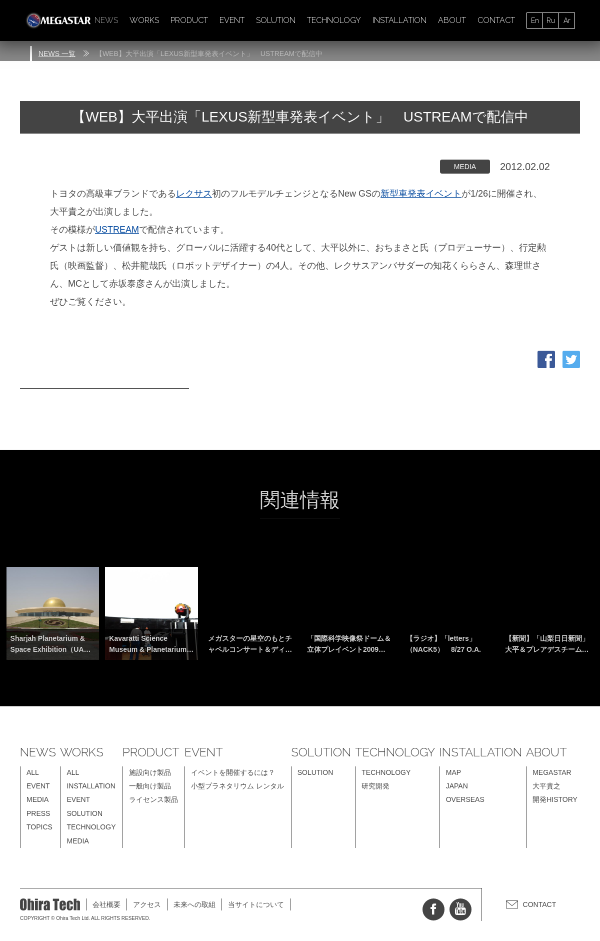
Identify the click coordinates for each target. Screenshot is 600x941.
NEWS (106, 20)
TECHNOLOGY (334, 20)
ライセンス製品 (153, 799)
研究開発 (376, 786)
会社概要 (106, 904)
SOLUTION (276, 20)
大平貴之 (546, 786)
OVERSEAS (465, 799)
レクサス (194, 194)
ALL (32, 772)
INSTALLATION (399, 20)
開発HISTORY (555, 799)
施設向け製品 (150, 772)
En (535, 21)
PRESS (38, 813)
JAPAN (457, 786)
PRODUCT (189, 20)
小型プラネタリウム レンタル (237, 786)
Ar (567, 21)
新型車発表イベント (421, 194)
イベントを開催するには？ (233, 772)
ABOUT (452, 20)
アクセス (147, 904)
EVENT (232, 20)
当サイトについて (256, 904)
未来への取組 (195, 904)
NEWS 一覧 (57, 54)
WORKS (144, 20)
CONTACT (496, 20)
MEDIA (37, 799)
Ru (550, 21)
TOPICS (39, 827)
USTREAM (117, 230)
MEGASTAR (552, 772)
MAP (453, 772)
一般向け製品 (150, 786)
